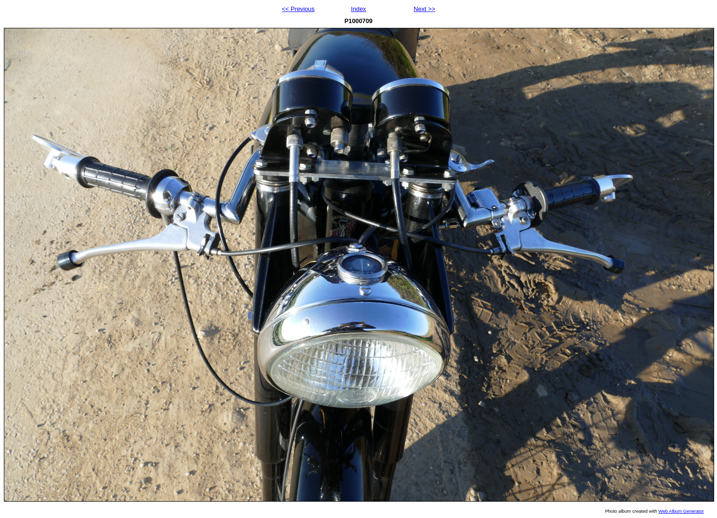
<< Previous (298, 8)
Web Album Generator (681, 511)
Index (358, 8)
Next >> (424, 8)
